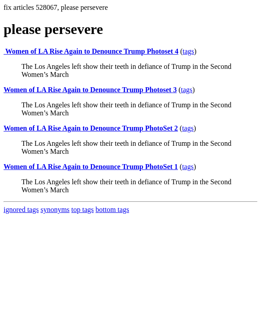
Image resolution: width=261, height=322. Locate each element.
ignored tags (21, 209)
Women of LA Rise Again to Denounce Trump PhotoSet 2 (91, 128)
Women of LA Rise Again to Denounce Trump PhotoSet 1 (91, 166)
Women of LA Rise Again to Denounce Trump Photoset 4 (91, 51)
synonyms (55, 209)
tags (188, 51)
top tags (83, 209)
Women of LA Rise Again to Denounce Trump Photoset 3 (90, 89)
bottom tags (112, 209)
